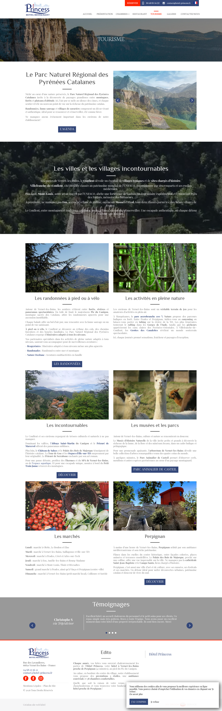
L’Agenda (67, 129)
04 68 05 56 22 (152, 2)
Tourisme (156, 13)
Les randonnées (67, 364)
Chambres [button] (123, 13)
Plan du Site (49, 685)
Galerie (171, 13)
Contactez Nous (190, 13)
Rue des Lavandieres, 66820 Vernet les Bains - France (39, 664)
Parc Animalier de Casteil (155, 469)
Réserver (132, 2)
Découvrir (67, 475)
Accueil (87, 13)
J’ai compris (138, 701)
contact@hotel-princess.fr (179, 2)
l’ (62, 443)
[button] (195, 3)
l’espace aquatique (41, 463)
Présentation (105, 13)
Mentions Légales (32, 685)
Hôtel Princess (160, 654)
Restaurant (140, 13)
